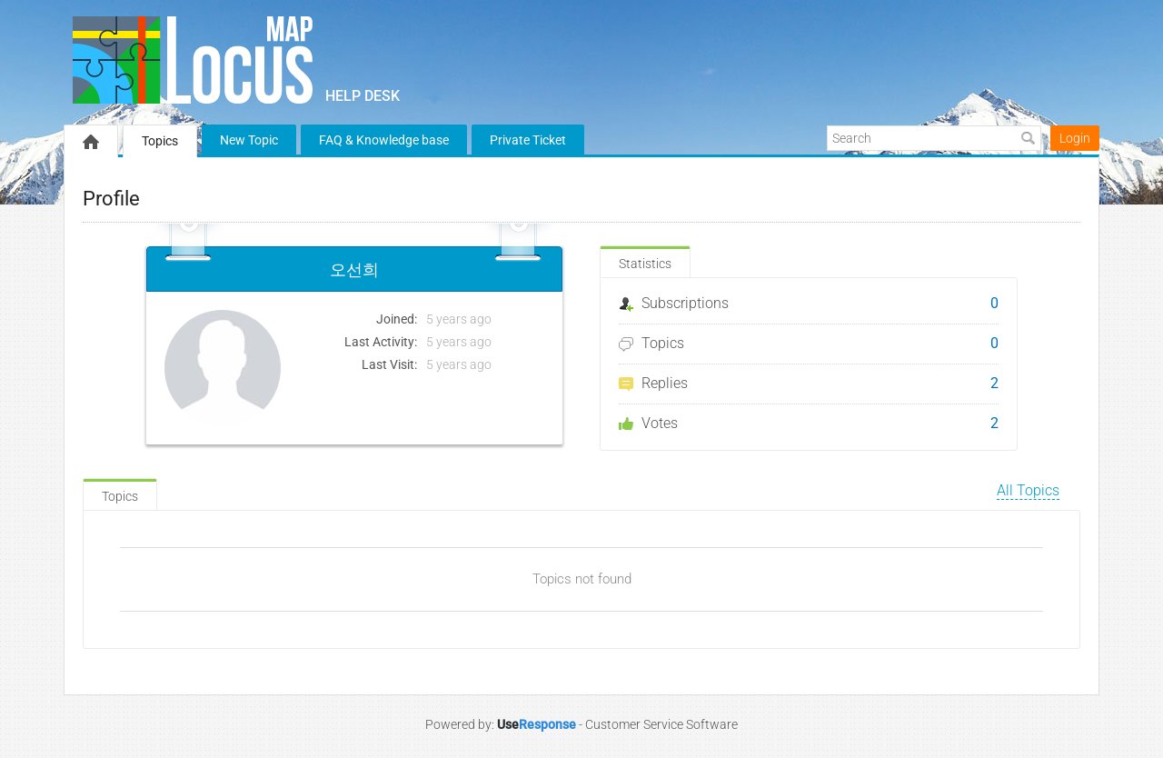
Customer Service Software (661, 724)
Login (1074, 138)
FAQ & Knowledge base (384, 140)
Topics (160, 141)
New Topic (249, 140)
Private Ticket (528, 140)
